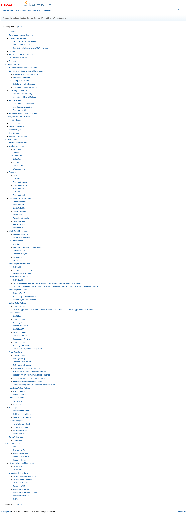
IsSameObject (18, 261)
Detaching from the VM (21, 457)
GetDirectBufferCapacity (22, 417)
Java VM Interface (16, 437)
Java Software (7, 10)
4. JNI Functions (11, 140)
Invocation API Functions (18, 473)
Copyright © (6, 512)
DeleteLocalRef (18, 215)
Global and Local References (24, 84)
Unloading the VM (19, 460)
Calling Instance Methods (18, 277)
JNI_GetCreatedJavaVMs (22, 479)
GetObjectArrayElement (22, 362)
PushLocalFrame (19, 221)
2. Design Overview (12, 64)
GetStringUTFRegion (21, 346)
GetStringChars (19, 323)
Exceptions (13, 172)
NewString (17, 316)
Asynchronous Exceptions (22, 107)
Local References (19, 211)
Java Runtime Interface (21, 45)
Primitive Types (15, 120)
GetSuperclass (18, 166)
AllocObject (17, 244)
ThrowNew (17, 179)
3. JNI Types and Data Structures (18, 117)
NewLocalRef (18, 228)
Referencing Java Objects (19, 81)
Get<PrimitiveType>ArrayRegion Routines (29, 378)
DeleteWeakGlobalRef (21, 238)
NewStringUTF (18, 329)
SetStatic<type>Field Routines (24, 300)
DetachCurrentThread (21, 496)
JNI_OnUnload (18, 470)
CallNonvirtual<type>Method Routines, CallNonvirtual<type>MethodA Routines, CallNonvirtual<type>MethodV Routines (58, 287)
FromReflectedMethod (21, 424)
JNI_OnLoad (17, 466)
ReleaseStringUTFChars (22, 339)
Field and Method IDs (17, 126)
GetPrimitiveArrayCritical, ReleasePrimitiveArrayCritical (34, 385)
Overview (12, 447)
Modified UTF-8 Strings (18, 136)
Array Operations (15, 352)
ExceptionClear (18, 189)
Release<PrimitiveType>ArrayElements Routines (31, 375)
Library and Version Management (21, 463)
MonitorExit (17, 404)
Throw (15, 175)
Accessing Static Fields (18, 290)
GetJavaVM (17, 440)
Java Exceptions (15, 100)
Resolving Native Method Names (25, 74)
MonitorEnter (18, 401)
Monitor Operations (16, 398)
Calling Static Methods (17, 303)
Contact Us (181, 512)
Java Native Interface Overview (21, 35)
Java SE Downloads (23, 10)
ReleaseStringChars (20, 326)
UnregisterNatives (19, 395)
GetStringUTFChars (20, 336)
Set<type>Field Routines (22, 274)
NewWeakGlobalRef (20, 234)
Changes (12, 61)
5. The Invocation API (13, 444)
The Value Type (15, 130)
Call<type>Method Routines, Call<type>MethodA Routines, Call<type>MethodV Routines (47, 283)
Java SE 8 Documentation (42, 10)
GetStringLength (19, 319)
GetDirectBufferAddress (22, 414)
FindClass (16, 162)
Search (180, 10)
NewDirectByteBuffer (21, 411)
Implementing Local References (25, 87)
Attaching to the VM (20, 453)
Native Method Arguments (22, 77)
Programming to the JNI (18, 58)
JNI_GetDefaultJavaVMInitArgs (24, 476)
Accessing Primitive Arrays (23, 94)
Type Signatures (15, 133)
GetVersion (17, 149)
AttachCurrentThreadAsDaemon (25, 493)
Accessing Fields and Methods (24, 97)
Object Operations (16, 241)
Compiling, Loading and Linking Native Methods (27, 71)
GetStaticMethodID (20, 306)
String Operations (15, 313)
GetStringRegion (19, 342)
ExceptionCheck (19, 195)
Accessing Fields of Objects (19, 264)
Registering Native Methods (19, 388)
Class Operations (15, 156)
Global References (20, 202)
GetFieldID (17, 267)
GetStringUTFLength (21, 332)
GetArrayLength (19, 355)
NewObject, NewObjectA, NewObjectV (27, 247)
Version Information (16, 146)
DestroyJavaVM (19, 486)
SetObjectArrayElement (22, 365)
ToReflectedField (19, 434)
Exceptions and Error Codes (23, 104)
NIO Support (14, 408)
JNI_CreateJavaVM (20, 483)
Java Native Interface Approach (21, 55)
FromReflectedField (20, 427)
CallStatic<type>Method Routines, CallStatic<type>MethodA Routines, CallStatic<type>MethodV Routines (53, 310)
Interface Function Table (18, 143)
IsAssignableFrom (19, 169)
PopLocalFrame (19, 225)
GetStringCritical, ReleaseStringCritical (27, 349)
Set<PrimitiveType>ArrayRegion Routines (28, 381)
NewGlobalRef (18, 205)
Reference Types (15, 123)
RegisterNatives (19, 391)
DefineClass (17, 159)
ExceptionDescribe (20, 185)
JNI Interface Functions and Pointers (23, 68)
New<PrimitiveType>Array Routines (26, 368)
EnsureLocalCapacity (21, 218)
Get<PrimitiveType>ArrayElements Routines (29, 372)
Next (20, 27)
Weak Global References (18, 231)
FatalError (16, 192)
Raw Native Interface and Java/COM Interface (30, 48)
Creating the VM (19, 450)
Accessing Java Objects (18, 91)
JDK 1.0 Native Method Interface (25, 42)
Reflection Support (16, 421)
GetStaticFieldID (19, 293)
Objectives (13, 51)
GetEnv (15, 499)
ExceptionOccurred (20, 182)
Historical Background (17, 38)
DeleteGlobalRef (19, 208)
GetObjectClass (19, 251)
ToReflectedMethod (20, 430)
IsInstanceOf (17, 257)
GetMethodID (18, 280)
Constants (16, 153)
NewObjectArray (19, 359)
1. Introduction (10, 32)
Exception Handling (20, 110)
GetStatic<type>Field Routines (24, 296)
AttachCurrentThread (21, 489)
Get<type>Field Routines (22, 270)
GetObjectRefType (20, 254)
